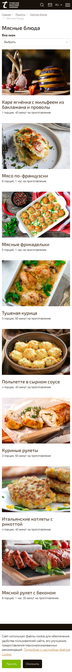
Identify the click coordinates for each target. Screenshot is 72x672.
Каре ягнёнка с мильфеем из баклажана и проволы (33, 104)
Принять (11, 663)
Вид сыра (8, 35)
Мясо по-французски (25, 175)
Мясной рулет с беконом (29, 592)
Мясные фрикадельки (25, 244)
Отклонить (32, 663)
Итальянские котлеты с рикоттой (27, 521)
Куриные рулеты (20, 450)
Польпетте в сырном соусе (31, 381)
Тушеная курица (19, 313)
